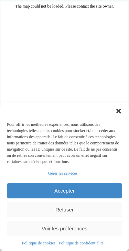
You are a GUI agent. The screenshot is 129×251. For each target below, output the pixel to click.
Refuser (64, 209)
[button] (118, 111)
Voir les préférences (64, 228)
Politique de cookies (38, 243)
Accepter (64, 191)
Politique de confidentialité (81, 243)
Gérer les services (62, 173)
